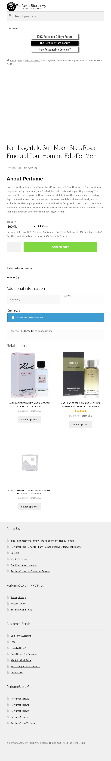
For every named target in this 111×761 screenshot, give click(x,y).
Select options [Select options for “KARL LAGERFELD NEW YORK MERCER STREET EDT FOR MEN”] (29, 419)
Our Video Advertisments (24, 565)
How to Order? (18, 648)
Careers (15, 552)
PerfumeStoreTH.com (23, 723)
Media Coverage (19, 559)
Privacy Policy (18, 597)
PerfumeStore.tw (20, 710)
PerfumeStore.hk (20, 704)
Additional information (19, 268)
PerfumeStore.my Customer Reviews (30, 571)
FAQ (13, 641)
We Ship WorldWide (21, 660)
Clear (45, 226)
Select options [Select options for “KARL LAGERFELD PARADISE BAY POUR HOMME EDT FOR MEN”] (29, 506)
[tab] (55, 268)
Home (13, 60)
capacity (11, 221)
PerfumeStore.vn (20, 717)
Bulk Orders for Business (24, 654)
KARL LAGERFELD (32, 60)
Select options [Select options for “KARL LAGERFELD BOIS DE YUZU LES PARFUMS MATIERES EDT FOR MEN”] (80, 424)
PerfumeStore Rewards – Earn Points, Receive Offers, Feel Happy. (46, 546)
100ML (67, 295)
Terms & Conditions (21, 609)
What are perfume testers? (25, 666)
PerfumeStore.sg (20, 698)
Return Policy (18, 603)
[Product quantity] (14, 247)
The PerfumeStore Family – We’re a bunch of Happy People (42, 540)
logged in (29, 330)
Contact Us (17, 672)
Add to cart (60, 246)
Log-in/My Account (21, 635)
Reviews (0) (13, 277)
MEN (20, 60)
